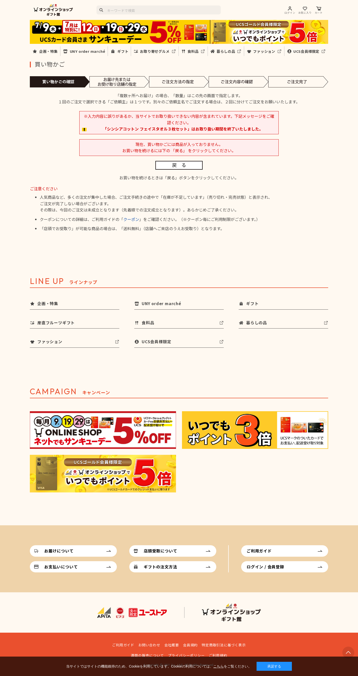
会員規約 (190, 644)
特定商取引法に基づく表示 (224, 644)
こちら (218, 666)
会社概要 (171, 644)
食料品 (192, 51)
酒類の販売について (147, 655)
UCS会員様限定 (306, 51)
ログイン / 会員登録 (265, 567)
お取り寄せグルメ (154, 51)
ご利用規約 (218, 655)
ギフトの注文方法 (160, 567)
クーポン (131, 219)
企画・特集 (48, 51)
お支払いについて (61, 567)
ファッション (264, 51)
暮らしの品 (226, 51)
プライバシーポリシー (186, 655)
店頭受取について (160, 551)
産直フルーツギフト (56, 323)
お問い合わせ (149, 644)
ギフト (122, 51)
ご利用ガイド (259, 551)
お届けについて (59, 551)
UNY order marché (87, 51)
